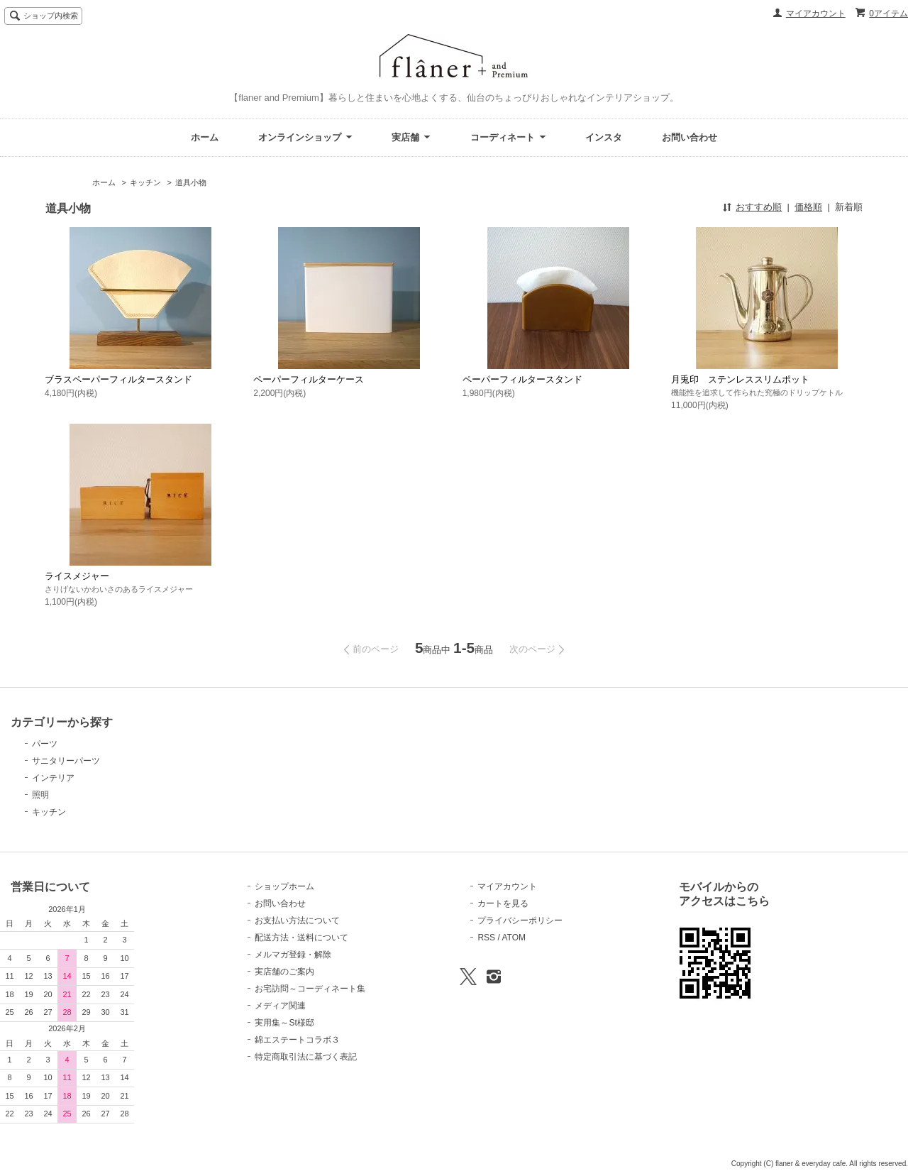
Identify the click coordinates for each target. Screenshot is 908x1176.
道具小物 (190, 182)
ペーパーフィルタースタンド (522, 379)
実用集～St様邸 (284, 1023)
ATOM (514, 938)
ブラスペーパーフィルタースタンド (118, 379)
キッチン (145, 182)
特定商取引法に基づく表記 (306, 1057)
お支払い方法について (297, 920)
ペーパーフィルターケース (308, 379)
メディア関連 (280, 1006)
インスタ (603, 137)
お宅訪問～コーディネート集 (310, 989)
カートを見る (502, 903)
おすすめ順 (759, 207)
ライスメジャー (77, 576)
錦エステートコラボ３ (297, 1040)
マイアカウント (816, 13)
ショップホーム (284, 886)
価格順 (808, 207)
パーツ (44, 744)
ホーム (204, 137)
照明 (40, 795)
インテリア (53, 778)
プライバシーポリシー (520, 920)
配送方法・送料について (301, 938)
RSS (486, 938)
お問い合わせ (689, 137)
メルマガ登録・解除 (293, 955)
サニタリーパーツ (66, 761)
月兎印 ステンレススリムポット (740, 379)
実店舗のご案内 (284, 972)
